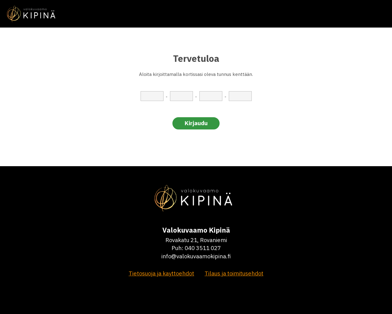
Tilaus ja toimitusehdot (234, 273)
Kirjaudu (196, 123)
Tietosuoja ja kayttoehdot (161, 273)
